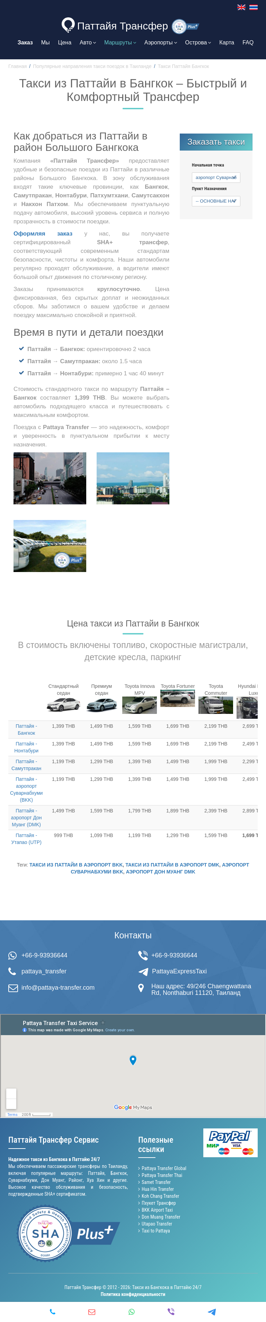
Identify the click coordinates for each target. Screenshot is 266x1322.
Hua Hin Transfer (158, 1189)
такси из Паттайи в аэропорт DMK (172, 865)
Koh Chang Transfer (160, 1196)
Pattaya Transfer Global (164, 1168)
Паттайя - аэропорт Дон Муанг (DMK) (26, 817)
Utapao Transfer (157, 1224)
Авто (88, 42)
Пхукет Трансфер (159, 1203)
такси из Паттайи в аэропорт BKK (76, 865)
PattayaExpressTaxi (179, 971)
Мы (45, 42)
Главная (17, 66)
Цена (64, 42)
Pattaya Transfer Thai (162, 1175)
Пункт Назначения (209, 188)
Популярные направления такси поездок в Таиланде (92, 66)
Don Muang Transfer (161, 1217)
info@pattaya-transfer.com (58, 987)
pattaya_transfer (43, 971)
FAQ (248, 42)
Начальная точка (208, 165)
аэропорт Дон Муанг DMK (160, 872)
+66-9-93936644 (44, 955)
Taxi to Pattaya (156, 1231)
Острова (198, 42)
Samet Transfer (156, 1182)
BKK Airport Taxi (157, 1210)
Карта (226, 42)
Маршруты (120, 42)
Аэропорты (160, 42)
